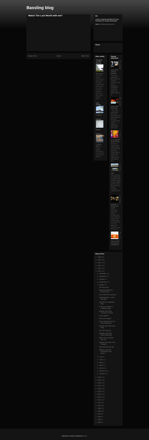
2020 (99, 377)
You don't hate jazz (105, 330)
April (101, 365)
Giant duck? (100, 73)
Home (59, 56)
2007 (99, 414)
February (102, 371)
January (102, 373)
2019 (99, 380)
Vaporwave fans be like (106, 347)
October (102, 279)
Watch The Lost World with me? (106, 338)
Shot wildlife (98, 104)
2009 (99, 408)
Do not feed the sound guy (107, 294)
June (101, 359)
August (101, 285)
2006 (99, 417)
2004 (99, 422)
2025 (99, 260)
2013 (99, 397)
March (101, 368)
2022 (99, 268)
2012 (99, 400)
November (102, 276)
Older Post (85, 56)
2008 (99, 411)
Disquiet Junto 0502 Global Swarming (105, 334)
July (100, 357)
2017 (99, 385)
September (103, 282)
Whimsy (99, 134)
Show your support (105, 318)
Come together (104, 316)
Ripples (98, 129)
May (100, 362)
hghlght (98, 119)
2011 (99, 402)
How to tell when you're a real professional (107, 322)
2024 (99, 262)
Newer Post (32, 56)
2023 (99, 265)
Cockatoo (99, 115)
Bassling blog (40, 7)
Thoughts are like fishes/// (99, 61)
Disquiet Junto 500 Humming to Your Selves (105, 351)
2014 (99, 394)
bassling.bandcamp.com (107, 24)
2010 (99, 405)
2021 (99, 271)
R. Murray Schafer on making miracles (106, 307)
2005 (99, 419)
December (102, 273)
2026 (99, 257)
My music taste (104, 287)
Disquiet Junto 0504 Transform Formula (106, 312)
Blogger (84, 436)
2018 (99, 383)
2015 (99, 391)
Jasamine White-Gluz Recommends (106, 291)
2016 (99, 388)
